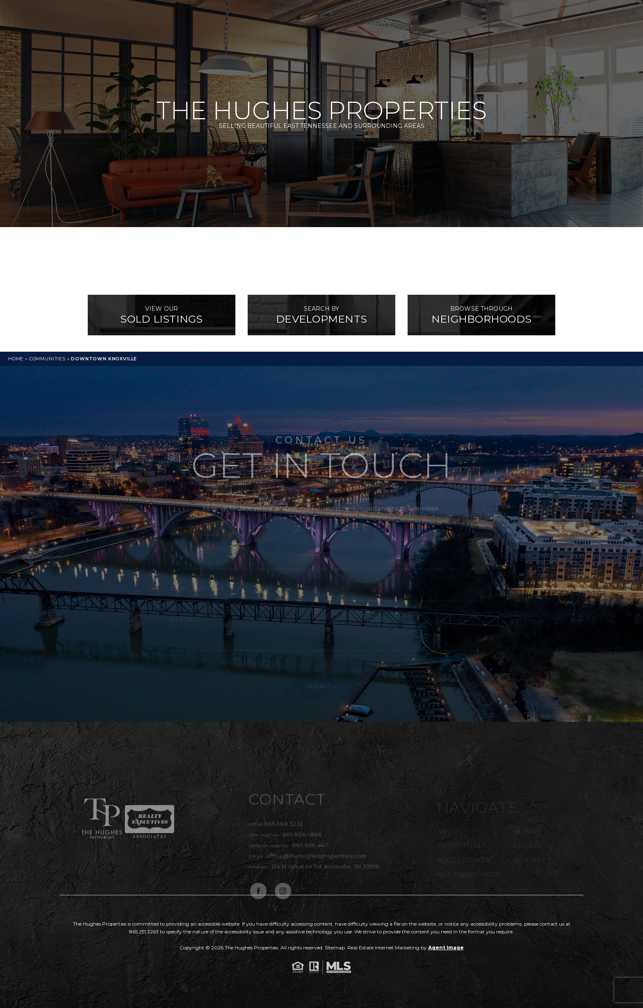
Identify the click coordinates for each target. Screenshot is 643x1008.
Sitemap (335, 947)
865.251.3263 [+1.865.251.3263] (144, 931)
